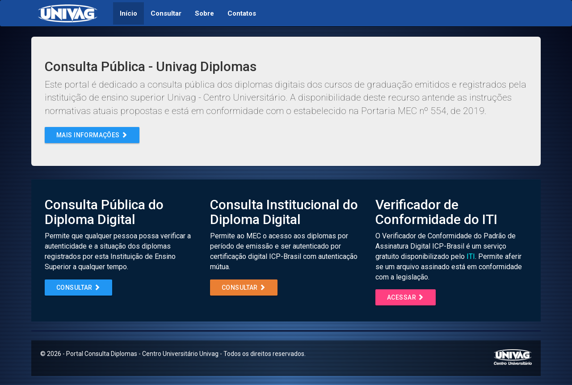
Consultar (78, 287)
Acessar (405, 297)
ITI (471, 256)
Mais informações (92, 135)
